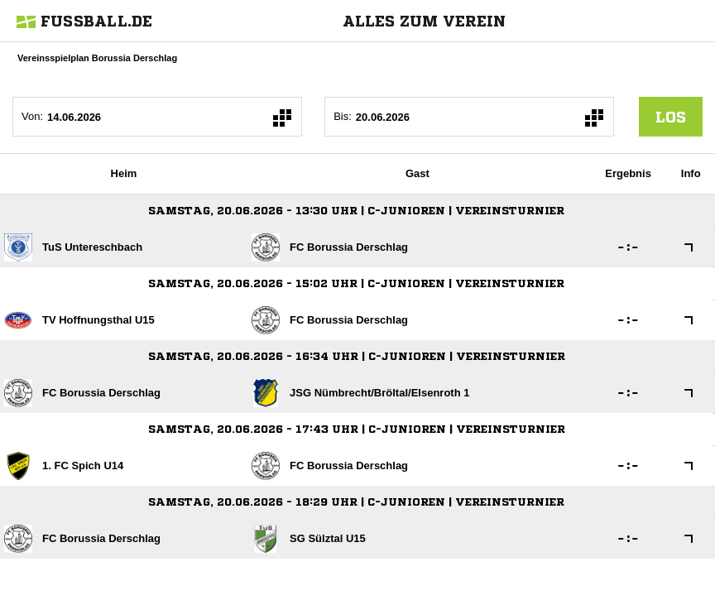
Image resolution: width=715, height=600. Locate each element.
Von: (32, 116)
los (670, 116)
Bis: (343, 116)
